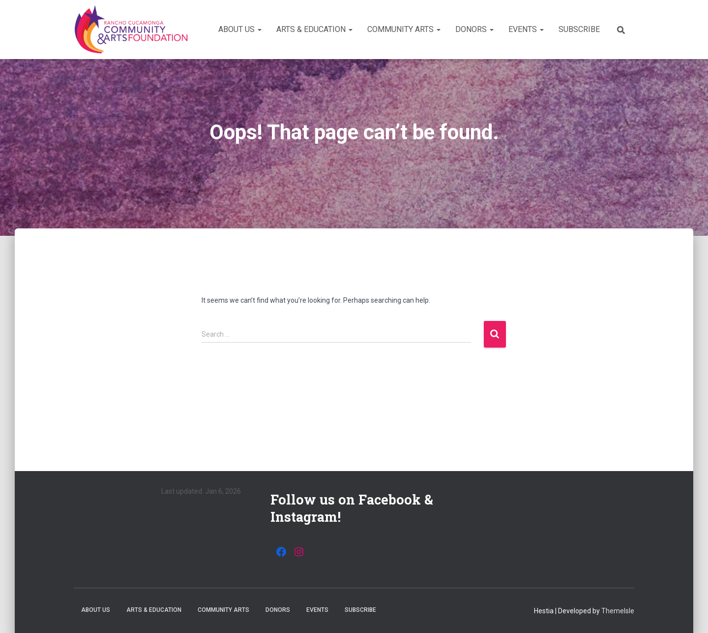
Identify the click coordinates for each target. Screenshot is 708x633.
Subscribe (579, 29)
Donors (474, 29)
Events (526, 29)
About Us (240, 29)
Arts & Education (314, 29)
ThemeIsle (617, 611)
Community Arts (404, 29)
